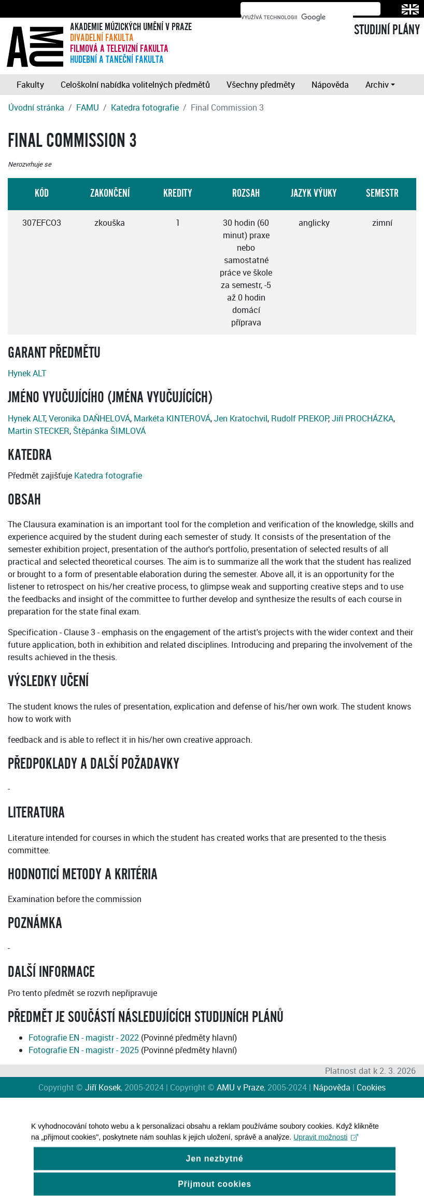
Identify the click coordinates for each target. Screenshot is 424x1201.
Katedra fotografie (145, 107)
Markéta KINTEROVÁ (172, 418)
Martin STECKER (38, 430)
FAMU (87, 107)
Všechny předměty (261, 84)
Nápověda (330, 84)
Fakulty (30, 84)
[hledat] (297, 17)
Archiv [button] (377, 84)
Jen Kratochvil (240, 418)
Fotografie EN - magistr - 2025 (84, 1050)
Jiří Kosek (103, 1087)
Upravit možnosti (325, 1145)
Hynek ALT (27, 373)
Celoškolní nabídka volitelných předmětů (135, 84)
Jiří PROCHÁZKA (362, 418)
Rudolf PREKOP (299, 418)
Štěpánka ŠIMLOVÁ (109, 430)
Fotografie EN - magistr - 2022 (84, 1037)
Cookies (371, 1087)
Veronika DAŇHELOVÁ (89, 418)
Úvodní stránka (36, 107)
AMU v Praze (240, 1087)
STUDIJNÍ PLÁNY (387, 30)
